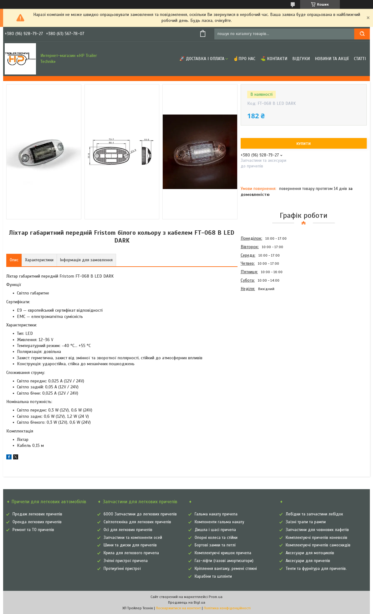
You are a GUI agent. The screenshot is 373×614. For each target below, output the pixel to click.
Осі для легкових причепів (128, 529)
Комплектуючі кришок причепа (223, 552)
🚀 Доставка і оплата (201, 58)
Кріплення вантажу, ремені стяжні (226, 568)
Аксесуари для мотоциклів (310, 552)
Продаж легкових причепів (37, 514)
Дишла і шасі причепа (215, 529)
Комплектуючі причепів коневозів (316, 537)
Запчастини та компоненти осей (133, 537)
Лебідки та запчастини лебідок (314, 514)
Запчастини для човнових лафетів (317, 529)
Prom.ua (215, 597)
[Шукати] (362, 33)
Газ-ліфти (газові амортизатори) (224, 560)
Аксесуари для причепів (308, 560)
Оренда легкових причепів (37, 521)
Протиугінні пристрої (122, 568)
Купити (303, 143)
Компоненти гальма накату (219, 521)
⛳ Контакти (273, 58)
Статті (360, 58)
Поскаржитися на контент (178, 608)
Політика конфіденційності (227, 608)
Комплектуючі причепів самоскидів (318, 545)
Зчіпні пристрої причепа (126, 560)
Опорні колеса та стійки (216, 537)
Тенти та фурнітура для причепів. (316, 568)
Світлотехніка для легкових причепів (137, 521)
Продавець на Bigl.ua (186, 602)
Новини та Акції (332, 58)
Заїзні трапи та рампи (306, 521)
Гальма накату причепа (216, 514)
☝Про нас (244, 58)
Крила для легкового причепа (131, 552)
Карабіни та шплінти (213, 576)
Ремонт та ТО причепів (33, 529)
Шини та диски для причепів (130, 545)
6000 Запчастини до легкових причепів (140, 514)
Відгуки (301, 58)
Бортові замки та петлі (215, 545)
